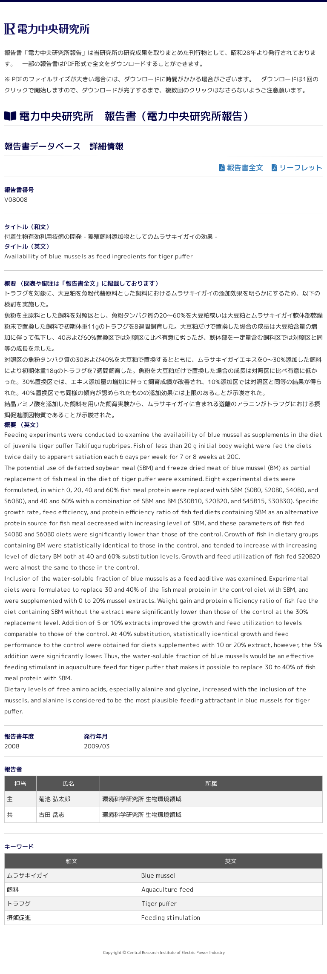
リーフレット (301, 167)
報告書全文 (245, 167)
